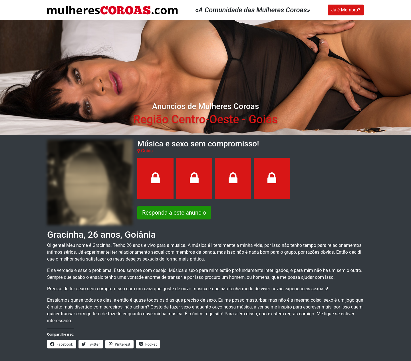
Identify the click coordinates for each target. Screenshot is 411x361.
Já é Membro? (345, 10)
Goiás (263, 119)
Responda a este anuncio (174, 212)
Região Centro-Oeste (186, 119)
